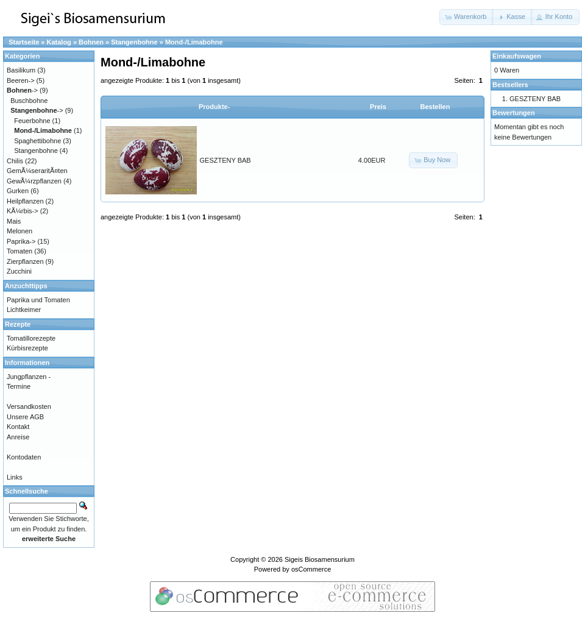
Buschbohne (29, 100)
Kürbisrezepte (27, 348)
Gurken (18, 190)
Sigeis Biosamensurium (320, 559)
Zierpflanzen (25, 261)
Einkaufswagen (516, 56)
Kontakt (18, 426)
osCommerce (311, 569)
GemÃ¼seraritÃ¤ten (37, 170)
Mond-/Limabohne (194, 42)
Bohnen (91, 42)
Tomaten (19, 251)
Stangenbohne (134, 42)
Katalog (59, 42)
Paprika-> (21, 241)
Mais (14, 221)
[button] (466, 17)
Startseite (24, 42)
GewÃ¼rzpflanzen (34, 181)
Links (15, 477)
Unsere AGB (25, 416)
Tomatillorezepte (31, 338)
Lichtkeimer (24, 309)
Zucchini (19, 271)
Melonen (19, 231)
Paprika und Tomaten (38, 299)
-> (22, 90)
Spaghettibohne (37, 140)
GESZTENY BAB (225, 160)
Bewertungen (513, 112)
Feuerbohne (32, 120)
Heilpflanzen (25, 201)
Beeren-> (21, 80)
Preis (378, 106)
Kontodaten (24, 457)
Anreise (18, 437)
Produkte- (214, 106)
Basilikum (21, 70)
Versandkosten (29, 406)
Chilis (15, 161)
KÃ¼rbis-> (22, 210)
